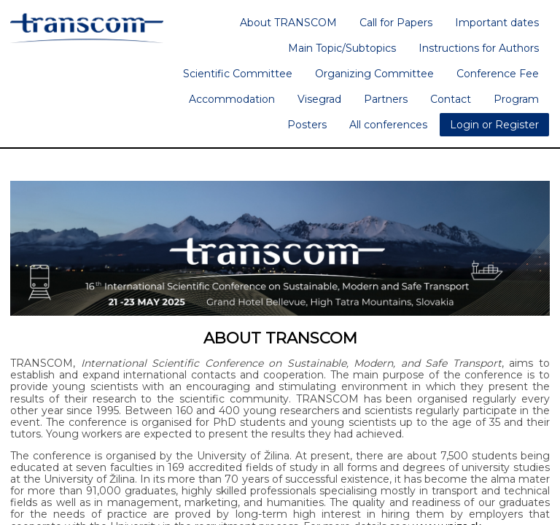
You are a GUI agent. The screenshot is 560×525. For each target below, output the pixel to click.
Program (516, 99)
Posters (307, 124)
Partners (386, 99)
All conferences (388, 124)
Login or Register (494, 124)
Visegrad (319, 99)
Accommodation (232, 99)
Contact (450, 99)
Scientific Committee (237, 73)
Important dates (497, 22)
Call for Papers (395, 22)
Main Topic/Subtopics (342, 48)
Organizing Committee (374, 73)
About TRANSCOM (288, 22)
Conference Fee (497, 73)
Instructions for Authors (479, 48)
